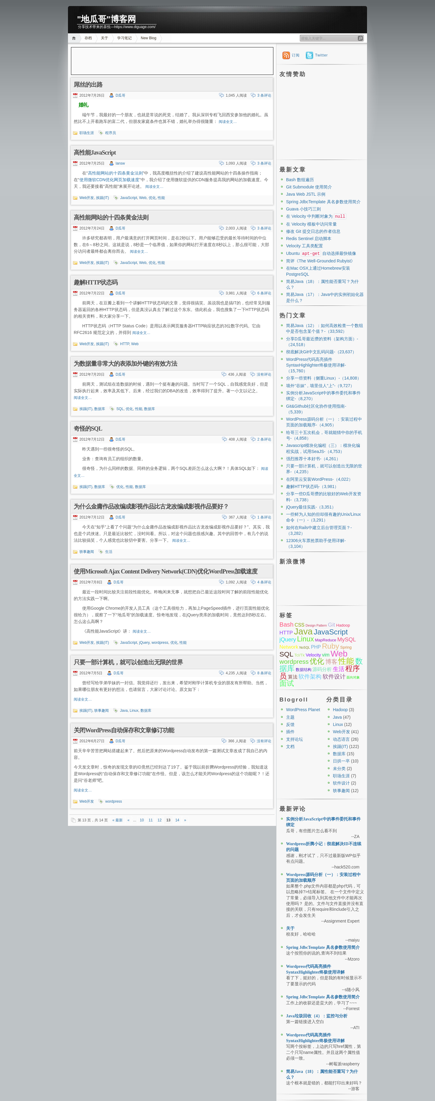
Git (331, 624)
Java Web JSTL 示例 (305, 194)
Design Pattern (316, 625)
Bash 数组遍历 (300, 179)
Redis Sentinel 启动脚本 (308, 238)
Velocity (313, 655)
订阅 (296, 55)
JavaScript (128, 198)
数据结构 (303, 669)
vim (326, 654)
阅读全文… (228, 122)
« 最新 (117, 820)
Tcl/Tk (299, 655)
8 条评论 (264, 673)
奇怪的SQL (88, 428)
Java (123, 710)
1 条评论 (264, 517)
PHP (316, 647)
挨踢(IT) (102, 198)
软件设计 (334, 676)
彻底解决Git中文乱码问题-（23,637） (321, 351)
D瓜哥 (121, 95)
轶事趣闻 (86, 552)
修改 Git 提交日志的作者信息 (313, 231)
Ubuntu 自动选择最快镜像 (321, 253)
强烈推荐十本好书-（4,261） (313, 458)
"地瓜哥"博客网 (106, 19)
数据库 (99, 409)
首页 (75, 38)
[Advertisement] (172, 61)
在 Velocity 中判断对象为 (316, 216)
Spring (346, 647)
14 (177, 820)
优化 (152, 198)
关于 (104, 38)
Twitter (321, 55)
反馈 (290, 724)
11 (151, 820)
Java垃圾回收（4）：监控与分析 (316, 1016)
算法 (293, 676)
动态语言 (341, 739)
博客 (331, 661)
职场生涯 (86, 133)
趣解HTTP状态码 (96, 282)
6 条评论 (264, 293)
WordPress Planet (303, 709)
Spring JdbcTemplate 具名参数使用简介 (323, 201)
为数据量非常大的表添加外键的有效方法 (125, 363)
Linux (134, 710)
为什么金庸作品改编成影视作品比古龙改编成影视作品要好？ (151, 506)
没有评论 (264, 374)
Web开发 (86, 198)
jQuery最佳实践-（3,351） (311, 507)
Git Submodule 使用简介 (309, 187)
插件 (290, 731)
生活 (108, 552)
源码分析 (322, 669)
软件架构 (309, 676)
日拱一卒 (341, 761)
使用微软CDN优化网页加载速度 (109, 179)
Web (143, 198)
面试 (286, 683)
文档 (290, 746)
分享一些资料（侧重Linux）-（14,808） (323, 378)
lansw (120, 163)
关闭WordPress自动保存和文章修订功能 (124, 730)
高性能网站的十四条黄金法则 (115, 173)
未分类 (339, 768)
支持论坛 (294, 739)
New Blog (148, 38)
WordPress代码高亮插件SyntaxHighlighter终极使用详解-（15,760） (316, 365)
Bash (286, 624)
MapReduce (325, 640)
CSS (299, 625)
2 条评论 (264, 439)
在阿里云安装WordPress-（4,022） (319, 479)
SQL (120, 409)
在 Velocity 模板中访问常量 (311, 224)
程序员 (110, 133)
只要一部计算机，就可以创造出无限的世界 (128, 662)
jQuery (144, 642)
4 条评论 (264, 582)
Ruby (330, 646)
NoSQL (304, 647)
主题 (290, 717)
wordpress (160, 642)
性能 (161, 198)
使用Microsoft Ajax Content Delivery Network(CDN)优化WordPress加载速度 (165, 571)
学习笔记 (124, 38)
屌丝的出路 (88, 84)
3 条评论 (264, 95)
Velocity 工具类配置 (304, 245)
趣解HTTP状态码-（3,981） (312, 486)
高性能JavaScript (95, 152)
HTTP (124, 344)
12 (159, 820)
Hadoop (343, 625)
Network (288, 647)
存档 (88, 38)
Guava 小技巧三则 (303, 209)
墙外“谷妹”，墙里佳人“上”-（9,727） (320, 385)
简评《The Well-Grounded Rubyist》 (320, 260)
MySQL (346, 639)
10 (142, 820)
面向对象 (353, 677)
